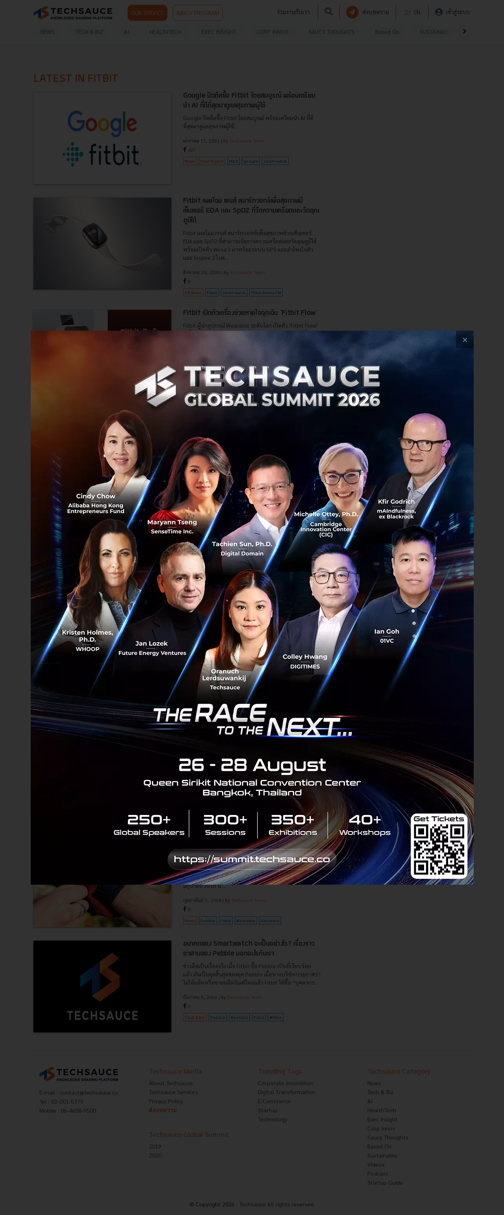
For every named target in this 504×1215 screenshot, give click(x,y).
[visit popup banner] (252, 608)
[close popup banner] (465, 339)
